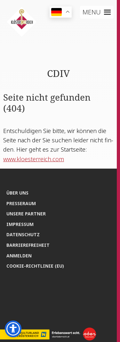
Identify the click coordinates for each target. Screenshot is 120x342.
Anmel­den (19, 256)
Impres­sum (20, 224)
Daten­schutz (23, 234)
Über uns (17, 193)
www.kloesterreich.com (33, 159)
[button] (92, 12)
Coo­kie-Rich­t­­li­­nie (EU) (35, 266)
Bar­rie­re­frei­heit (28, 245)
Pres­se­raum (21, 203)
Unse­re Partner (26, 214)
